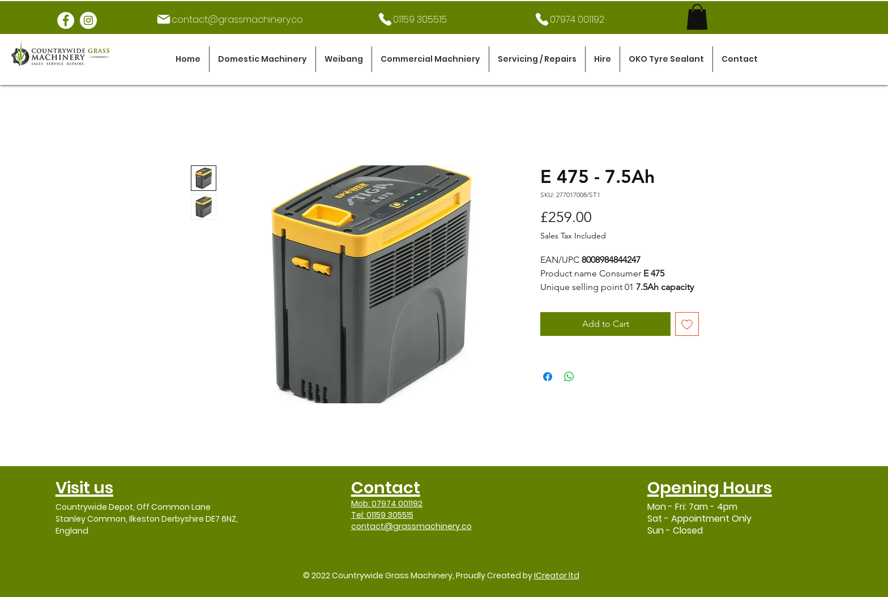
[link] (697, 16)
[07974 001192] (569, 19)
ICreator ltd (556, 575)
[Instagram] (88, 20)
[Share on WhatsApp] (569, 376)
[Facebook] (65, 20)
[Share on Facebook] (547, 376)
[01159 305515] (412, 19)
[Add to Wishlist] (687, 324)
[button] (262, 59)
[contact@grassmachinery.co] (229, 19)
